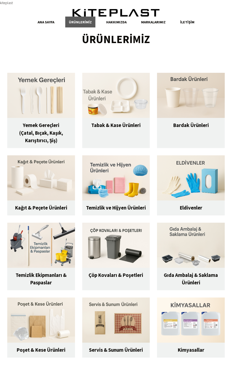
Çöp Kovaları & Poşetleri (116, 275)
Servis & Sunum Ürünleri (116, 350)
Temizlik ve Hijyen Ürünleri (116, 208)
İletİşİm (187, 22)
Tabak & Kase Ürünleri (116, 125)
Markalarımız (153, 22)
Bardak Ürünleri (191, 125)
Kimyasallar (191, 350)
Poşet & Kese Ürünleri (41, 350)
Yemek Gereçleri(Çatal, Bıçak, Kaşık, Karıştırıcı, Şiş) (41, 133)
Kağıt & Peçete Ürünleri (41, 208)
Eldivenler (191, 208)
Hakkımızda (116, 22)
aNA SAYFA (46, 22)
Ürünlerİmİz (80, 22)
